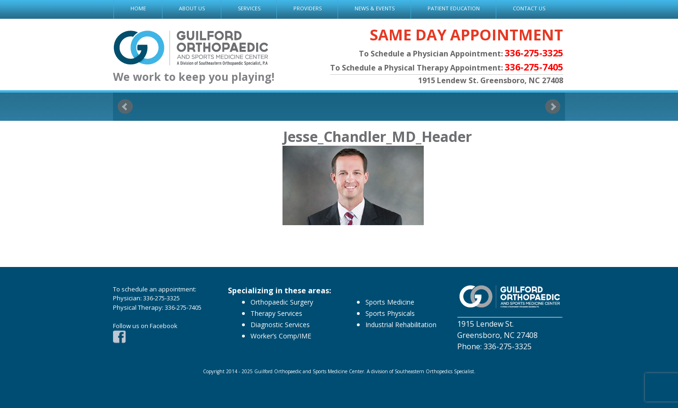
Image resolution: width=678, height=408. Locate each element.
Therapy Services (276, 313)
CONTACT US (529, 8)
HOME (138, 8)
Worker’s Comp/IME (280, 335)
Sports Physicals (390, 313)
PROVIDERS (307, 8)
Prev (125, 106)
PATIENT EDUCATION (454, 8)
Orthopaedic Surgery (281, 302)
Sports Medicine (389, 302)
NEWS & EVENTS (375, 8)
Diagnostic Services (280, 324)
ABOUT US (192, 8)
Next (552, 106)
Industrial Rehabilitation (400, 324)
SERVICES (249, 8)
